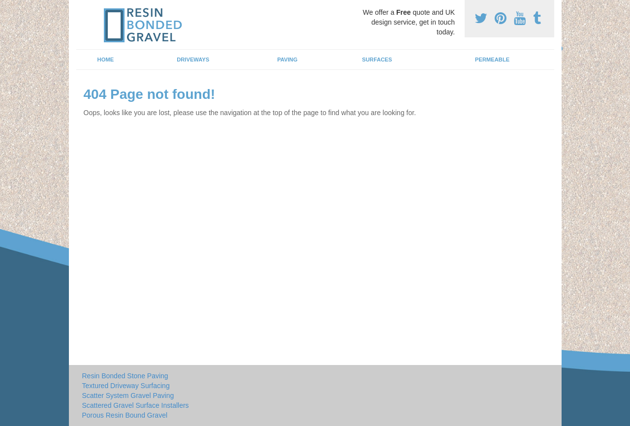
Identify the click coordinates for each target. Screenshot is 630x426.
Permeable (492, 59)
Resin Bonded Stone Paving (125, 376)
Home (105, 59)
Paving (287, 59)
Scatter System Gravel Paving (128, 395)
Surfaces (377, 59)
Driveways (193, 59)
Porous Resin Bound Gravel (125, 415)
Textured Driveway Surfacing (126, 386)
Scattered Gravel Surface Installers (135, 405)
